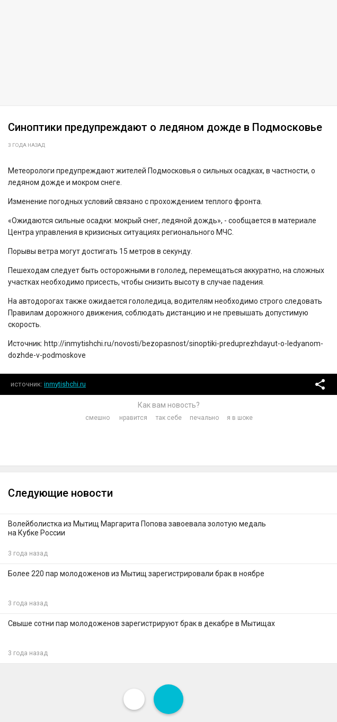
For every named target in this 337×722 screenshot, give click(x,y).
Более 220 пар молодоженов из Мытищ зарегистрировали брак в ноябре (136, 573)
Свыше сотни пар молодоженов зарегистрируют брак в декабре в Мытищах (141, 623)
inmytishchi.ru (65, 384)
